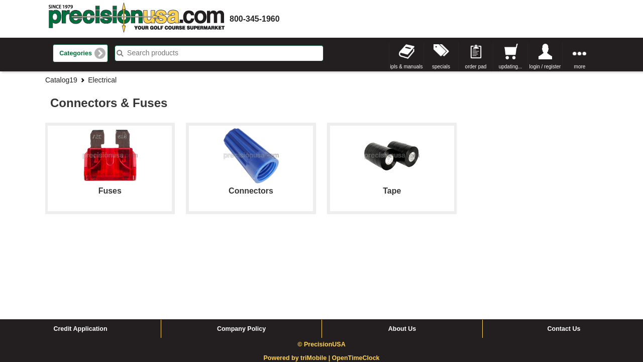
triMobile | (316, 282)
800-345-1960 (255, 19)
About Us (402, 252)
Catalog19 (61, 80)
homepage (136, 19)
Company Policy (241, 252)
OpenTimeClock (356, 282)
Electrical (102, 80)
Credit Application (80, 252)
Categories (75, 53)
